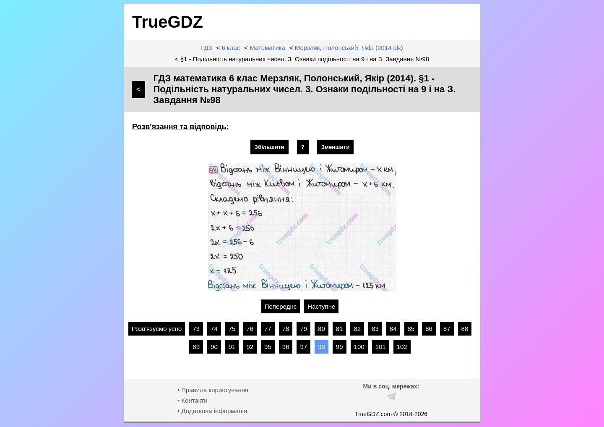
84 (393, 328)
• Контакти (192, 400)
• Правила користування (212, 389)
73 (196, 328)
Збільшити (269, 147)
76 (249, 328)
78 (285, 328)
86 (428, 328)
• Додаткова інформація (212, 410)
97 (303, 346)
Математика (267, 47)
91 (232, 346)
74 (214, 328)
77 (267, 328)
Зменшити (335, 147)
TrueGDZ (167, 22)
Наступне (321, 306)
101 (380, 346)
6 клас (231, 47)
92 (249, 346)
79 (303, 328)
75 (232, 328)
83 (375, 328)
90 (214, 346)
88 (465, 328)
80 (321, 328)
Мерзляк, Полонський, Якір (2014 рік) (349, 47)
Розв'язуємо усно (157, 328)
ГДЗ (206, 47)
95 (267, 346)
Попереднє (281, 306)
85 (411, 328)
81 (339, 328)
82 (357, 328)
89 (196, 346)
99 (339, 346)
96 (285, 346)
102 (402, 346)
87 (446, 328)
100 (359, 346)
